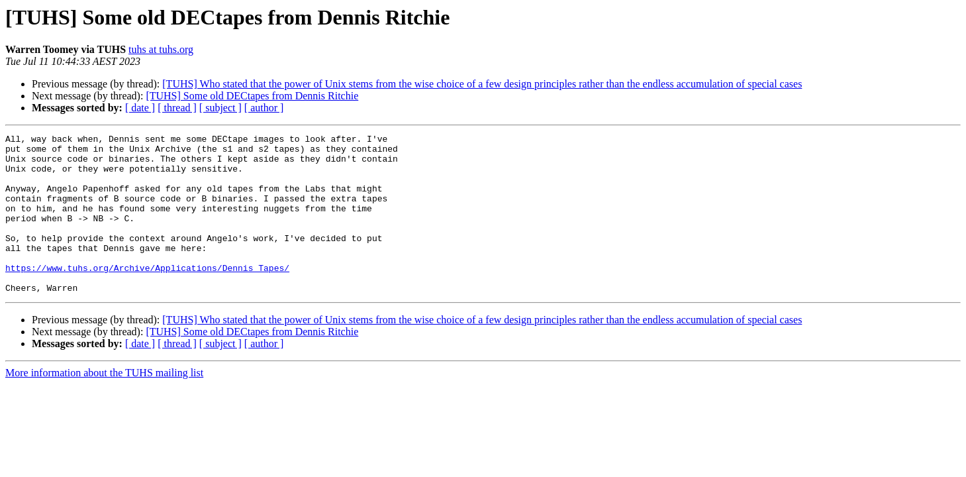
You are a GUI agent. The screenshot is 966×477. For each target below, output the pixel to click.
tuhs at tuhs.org (160, 49)
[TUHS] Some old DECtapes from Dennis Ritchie (252, 95)
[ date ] (140, 107)
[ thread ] (177, 107)
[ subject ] (220, 107)
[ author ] (264, 107)
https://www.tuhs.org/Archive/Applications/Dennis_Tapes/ (147, 295)
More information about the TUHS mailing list (104, 404)
